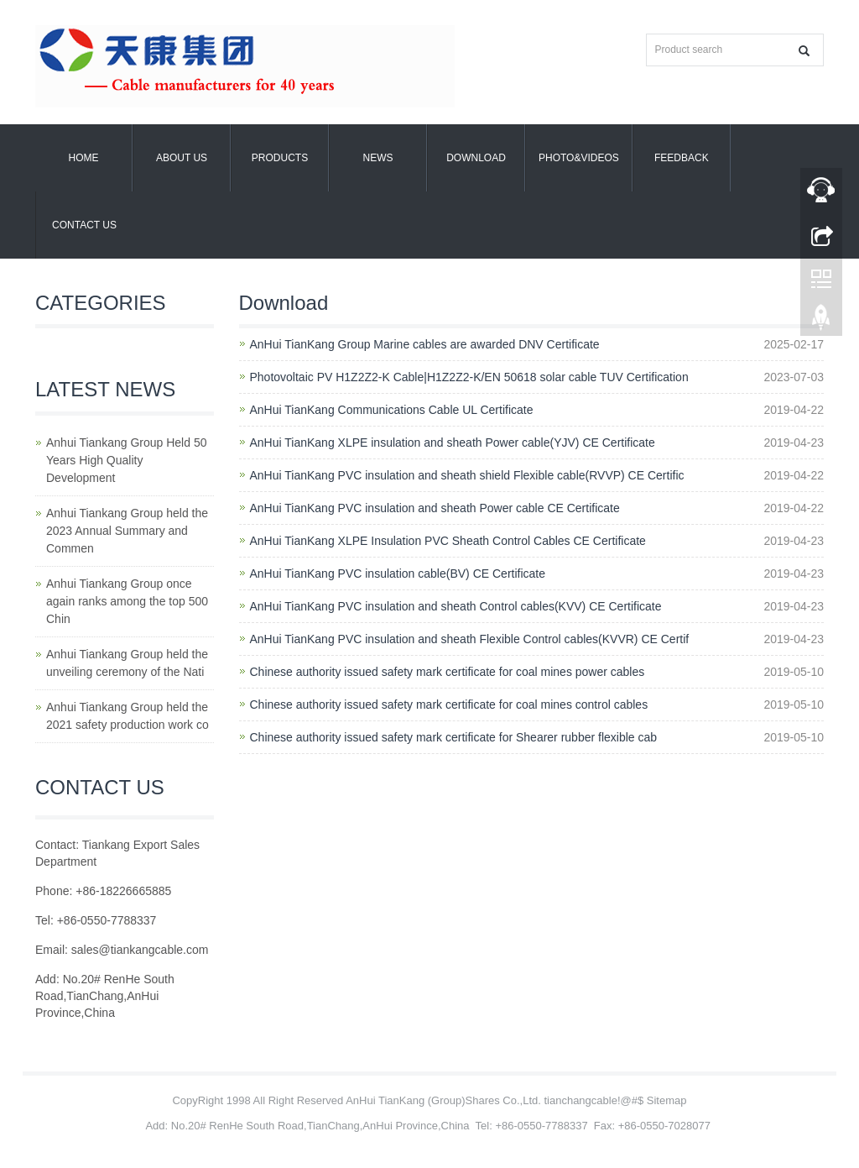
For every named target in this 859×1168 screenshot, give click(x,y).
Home (84, 158)
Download (476, 158)
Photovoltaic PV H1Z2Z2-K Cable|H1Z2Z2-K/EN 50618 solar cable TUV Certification (469, 377)
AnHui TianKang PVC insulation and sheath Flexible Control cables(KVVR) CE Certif (470, 639)
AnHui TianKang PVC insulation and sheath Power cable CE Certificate (435, 508)
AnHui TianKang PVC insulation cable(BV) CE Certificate (398, 573)
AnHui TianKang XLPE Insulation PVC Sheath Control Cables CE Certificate (448, 540)
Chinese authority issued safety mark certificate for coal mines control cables (449, 704)
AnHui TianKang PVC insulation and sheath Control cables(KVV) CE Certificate (456, 606)
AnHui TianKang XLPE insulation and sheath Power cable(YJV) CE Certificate (452, 442)
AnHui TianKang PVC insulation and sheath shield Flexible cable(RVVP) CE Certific (467, 475)
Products (280, 158)
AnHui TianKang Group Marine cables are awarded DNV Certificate (425, 344)
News (378, 158)
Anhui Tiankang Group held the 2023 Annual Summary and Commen (127, 530)
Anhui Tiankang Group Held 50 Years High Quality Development (126, 460)
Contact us (84, 225)
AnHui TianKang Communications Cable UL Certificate (392, 409)
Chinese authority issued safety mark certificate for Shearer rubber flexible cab (454, 737)
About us (181, 158)
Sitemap (667, 1100)
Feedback (681, 158)
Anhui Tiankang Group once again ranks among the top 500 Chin (127, 601)
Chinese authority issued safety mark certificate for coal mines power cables (447, 671)
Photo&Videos (579, 158)
